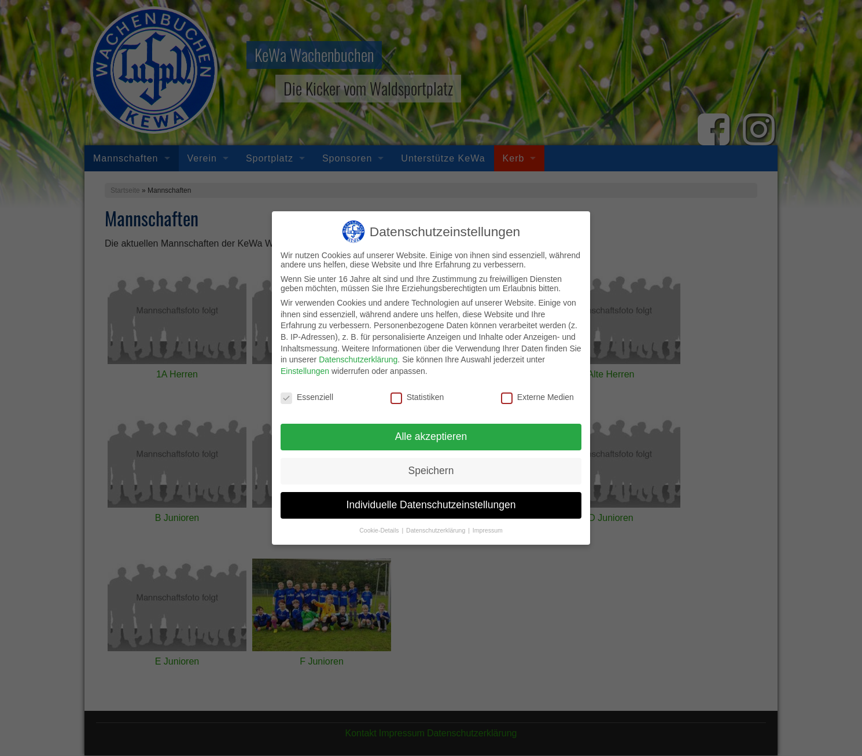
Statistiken (417, 391)
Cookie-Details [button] (379, 525)
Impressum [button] (488, 525)
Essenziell (307, 391)
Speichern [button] (431, 465)
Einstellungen (305, 365)
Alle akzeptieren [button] (431, 431)
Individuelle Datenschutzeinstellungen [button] (431, 499)
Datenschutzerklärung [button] (436, 525)
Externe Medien (537, 391)
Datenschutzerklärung (358, 354)
